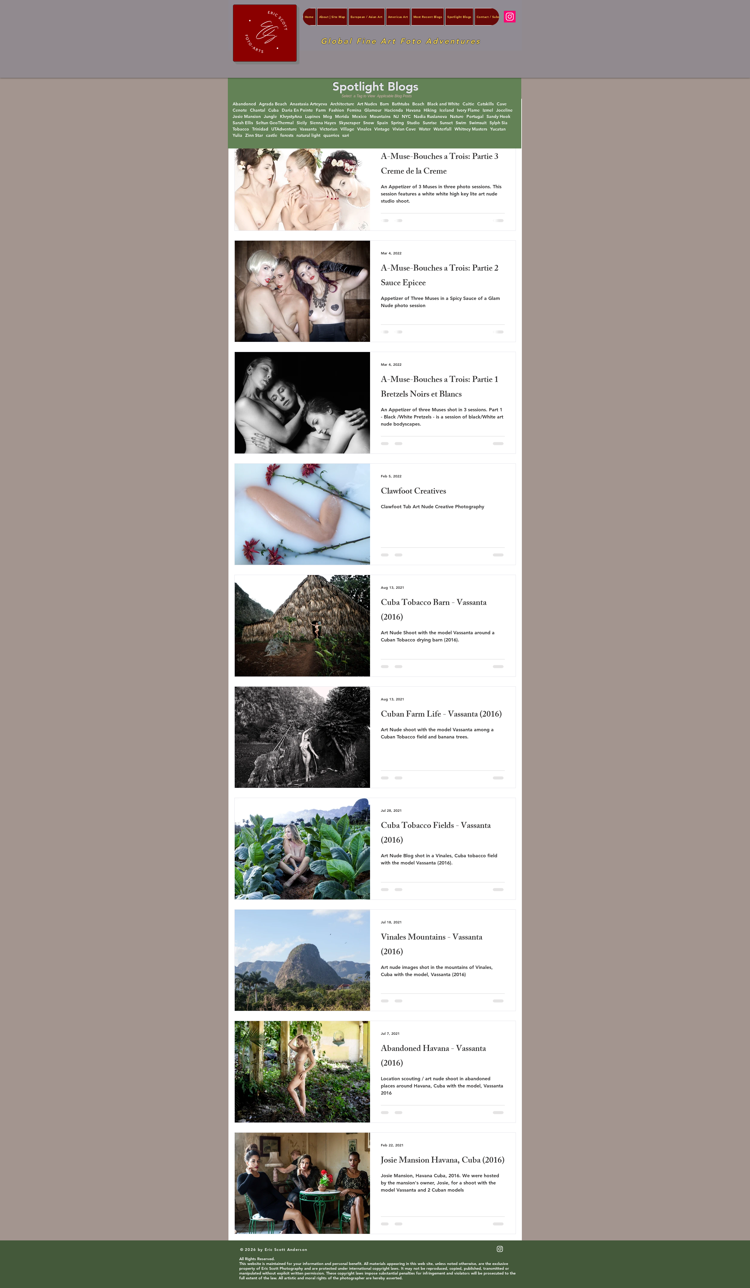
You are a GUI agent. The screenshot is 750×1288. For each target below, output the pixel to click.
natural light (308, 135)
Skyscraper (349, 122)
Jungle (270, 116)
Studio (413, 122)
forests (286, 135)
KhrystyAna (291, 116)
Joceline (504, 110)
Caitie (468, 104)
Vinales (364, 129)
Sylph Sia (498, 122)
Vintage (382, 129)
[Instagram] (510, 16)
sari (345, 135)
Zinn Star (254, 135)
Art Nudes (367, 104)
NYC (406, 116)
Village (347, 129)
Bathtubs (400, 104)
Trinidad (260, 129)
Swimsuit (478, 122)
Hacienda (393, 110)
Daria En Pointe (297, 110)
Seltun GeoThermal (275, 122)
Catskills (485, 104)
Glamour (372, 110)
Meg (327, 116)
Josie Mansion (247, 116)
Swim (461, 122)
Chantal (257, 110)
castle (271, 135)
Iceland (447, 110)
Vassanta (308, 129)
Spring (397, 122)
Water (425, 129)
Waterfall (442, 129)
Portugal (475, 116)
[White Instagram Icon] (500, 1249)
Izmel (488, 110)
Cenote (240, 110)
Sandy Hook (498, 116)
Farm (321, 110)
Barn (384, 104)
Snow (368, 122)
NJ (396, 116)
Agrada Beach (273, 104)
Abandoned (244, 104)
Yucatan (498, 129)
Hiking (430, 110)
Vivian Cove (404, 129)
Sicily (302, 122)
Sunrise (430, 122)
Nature (456, 116)
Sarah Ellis (243, 122)
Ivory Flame (468, 110)
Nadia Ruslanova (430, 116)
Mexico (359, 116)
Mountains (380, 116)
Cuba (273, 110)
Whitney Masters (470, 129)
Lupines (312, 116)
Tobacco (241, 129)
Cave (502, 104)
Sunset (446, 122)
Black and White (443, 104)
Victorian (328, 129)
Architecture (342, 104)
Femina (354, 110)
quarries (331, 135)
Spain (382, 122)
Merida (342, 116)
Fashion (336, 110)
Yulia (237, 135)
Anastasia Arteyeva (308, 104)
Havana (413, 110)
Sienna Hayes (323, 122)
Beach (418, 104)
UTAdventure (284, 129)
